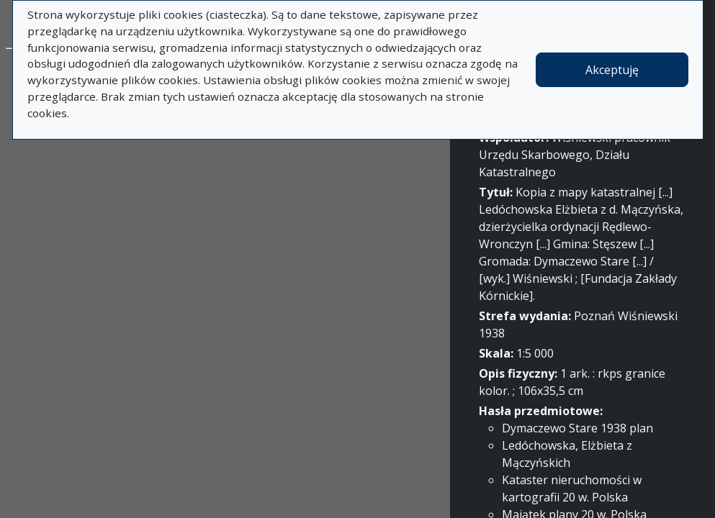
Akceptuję (612, 70)
